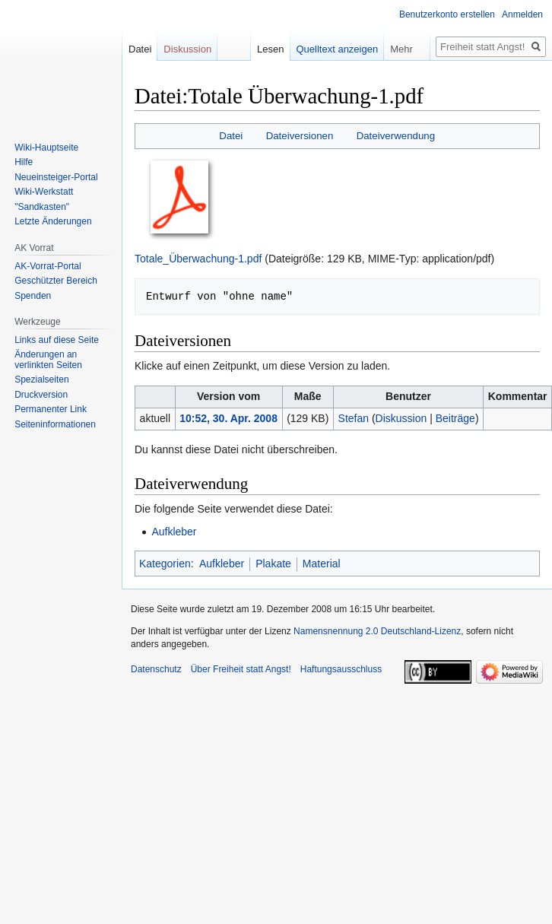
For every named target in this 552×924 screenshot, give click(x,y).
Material (322, 563)
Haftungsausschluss (341, 669)
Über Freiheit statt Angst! (241, 669)
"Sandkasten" (41, 207)
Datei (231, 135)
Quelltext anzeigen (338, 49)
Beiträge (455, 418)
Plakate (273, 563)
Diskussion (401, 418)
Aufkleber (173, 532)
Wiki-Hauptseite (46, 147)
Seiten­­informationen (55, 424)
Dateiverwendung (396, 135)
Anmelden (522, 14)
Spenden (32, 296)
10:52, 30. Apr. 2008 (228, 418)
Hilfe (23, 162)
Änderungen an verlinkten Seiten (48, 359)
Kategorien (165, 563)
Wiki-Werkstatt (43, 191)
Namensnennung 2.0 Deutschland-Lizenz (377, 631)
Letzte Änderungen (52, 221)
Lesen (270, 49)
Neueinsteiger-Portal (55, 177)
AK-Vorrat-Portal (47, 266)
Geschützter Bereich (55, 280)
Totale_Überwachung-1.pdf (198, 258)
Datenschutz (156, 669)
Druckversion (41, 394)
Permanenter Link (50, 409)
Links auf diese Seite (56, 340)
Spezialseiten (41, 379)
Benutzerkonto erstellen (447, 14)
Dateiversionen (300, 135)
